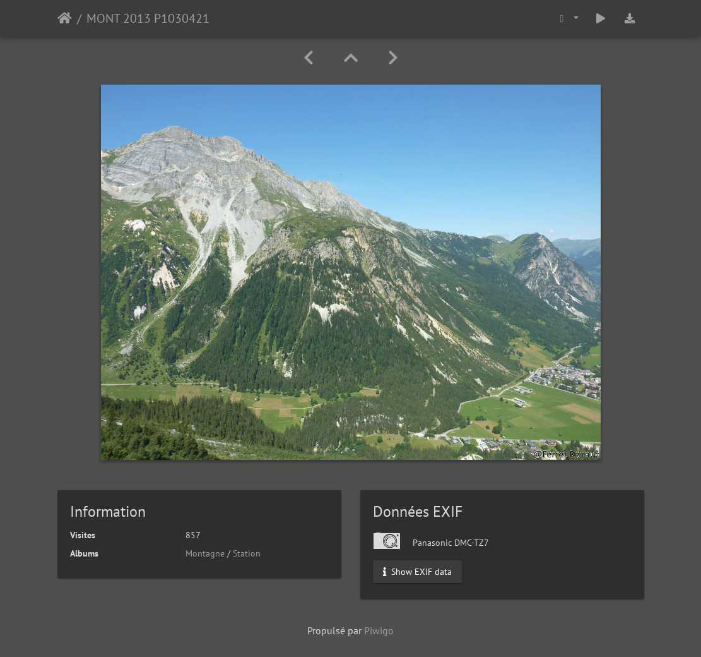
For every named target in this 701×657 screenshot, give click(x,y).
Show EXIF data (417, 571)
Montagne (205, 553)
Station (247, 553)
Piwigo (379, 630)
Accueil (64, 18)
